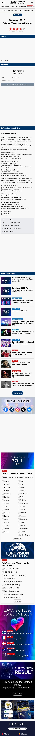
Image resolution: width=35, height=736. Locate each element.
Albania (5, 734)
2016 (8, 10)
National (29, 6)
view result (17, 538)
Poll (16, 6)
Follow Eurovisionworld (17, 401)
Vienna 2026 (22, 6)
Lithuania (23, 734)
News (2, 6)
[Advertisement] (17, 106)
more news (17, 393)
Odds (7, 6)
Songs (12, 6)
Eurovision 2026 (17, 612)
